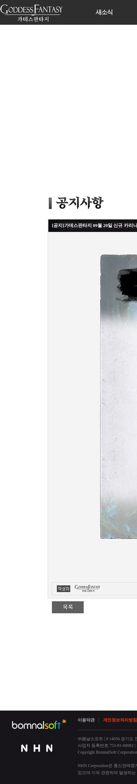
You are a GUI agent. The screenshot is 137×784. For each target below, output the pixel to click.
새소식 (104, 12)
